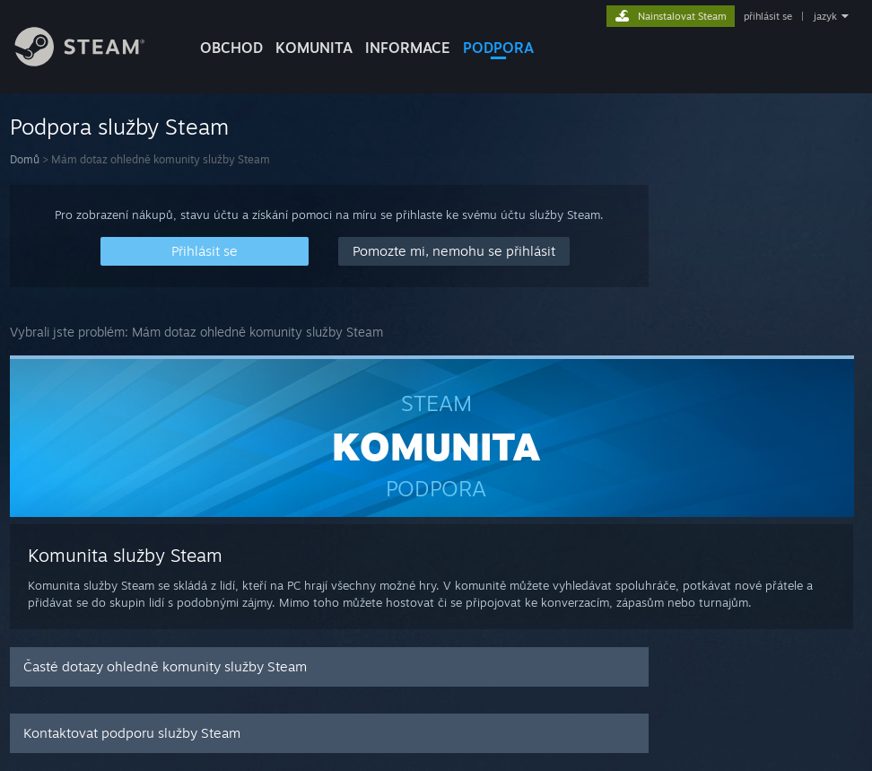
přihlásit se (768, 16)
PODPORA (498, 48)
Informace (407, 48)
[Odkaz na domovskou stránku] (93, 61)
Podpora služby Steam (119, 126)
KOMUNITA (314, 48)
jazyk (825, 16)
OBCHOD (231, 48)
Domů (24, 159)
